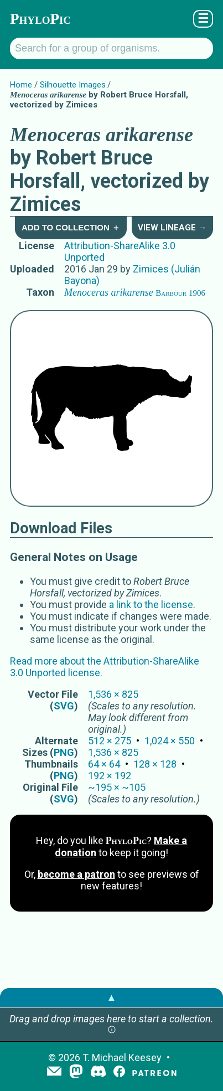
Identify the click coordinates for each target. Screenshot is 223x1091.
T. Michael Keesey (122, 1057)
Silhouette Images (73, 85)
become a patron (76, 874)
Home (21, 85)
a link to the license (151, 604)
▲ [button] (112, 997)
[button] (111, 1030)
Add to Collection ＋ (71, 227)
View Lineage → (172, 228)
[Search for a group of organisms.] (111, 48)
